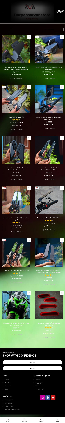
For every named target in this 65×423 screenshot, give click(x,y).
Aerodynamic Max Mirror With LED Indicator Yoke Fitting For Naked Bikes (16, 68)
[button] (29, 37)
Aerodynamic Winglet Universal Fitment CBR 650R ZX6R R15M (16, 324)
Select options (48, 333)
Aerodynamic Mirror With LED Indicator (16, 270)
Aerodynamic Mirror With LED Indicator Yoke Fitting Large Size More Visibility (48, 271)
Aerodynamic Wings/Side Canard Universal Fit (49, 324)
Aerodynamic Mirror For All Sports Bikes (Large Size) (16, 219)
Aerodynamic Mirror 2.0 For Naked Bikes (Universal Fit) (49, 118)
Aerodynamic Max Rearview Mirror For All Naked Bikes (49, 68)
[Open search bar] (41, 419)
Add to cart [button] (16, 75)
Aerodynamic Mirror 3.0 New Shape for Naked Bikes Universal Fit (16, 169)
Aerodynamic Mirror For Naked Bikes (48, 218)
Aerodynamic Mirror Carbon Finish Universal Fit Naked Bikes (49, 169)
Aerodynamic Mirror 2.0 (16, 117)
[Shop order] (53, 29)
